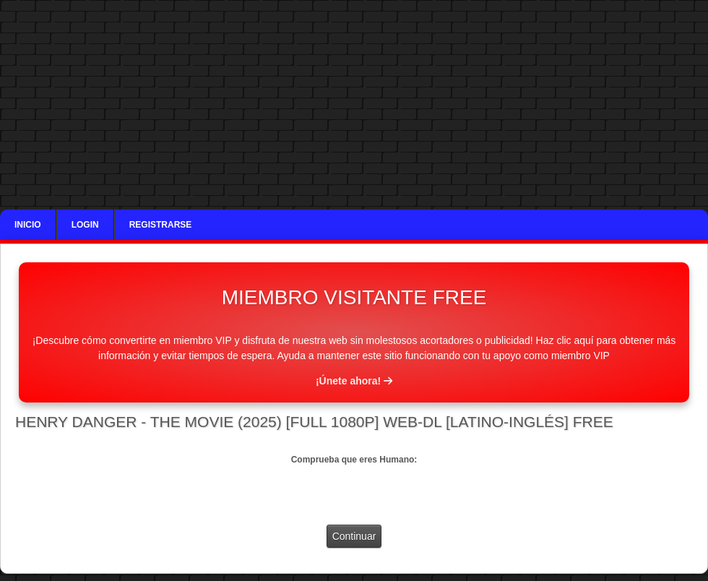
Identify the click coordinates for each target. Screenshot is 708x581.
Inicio (27, 225)
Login (85, 225)
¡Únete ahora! (354, 381)
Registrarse (160, 225)
